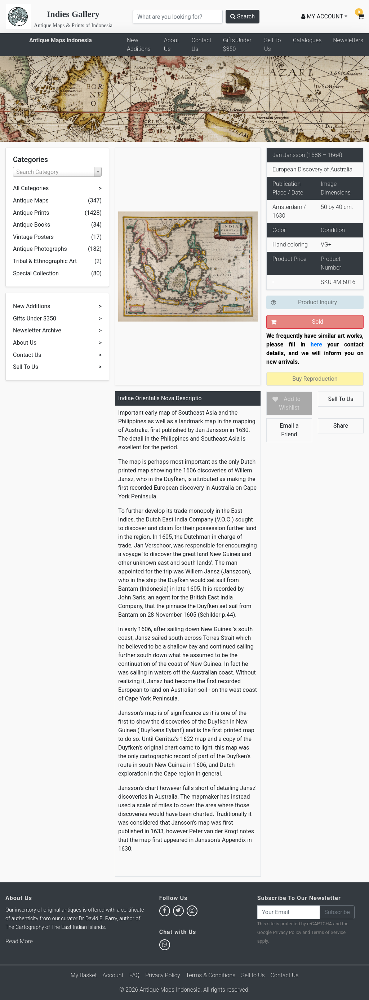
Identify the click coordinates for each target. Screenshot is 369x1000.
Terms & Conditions (211, 975)
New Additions (139, 44)
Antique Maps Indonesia (60, 40)
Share (340, 425)
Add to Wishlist (290, 403)
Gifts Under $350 (237, 44)
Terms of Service (328, 932)
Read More (19, 941)
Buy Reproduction (314, 378)
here (316, 344)
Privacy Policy (287, 932)
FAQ (134, 975)
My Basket (84, 975)
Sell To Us (272, 44)
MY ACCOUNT (322, 16)
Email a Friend (289, 430)
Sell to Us (252, 975)
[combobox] (57, 172)
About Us (171, 44)
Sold (318, 321)
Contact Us (201, 44)
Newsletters (348, 40)
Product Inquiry (317, 302)
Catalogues (307, 40)
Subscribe (337, 912)
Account (113, 975)
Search (242, 16)
